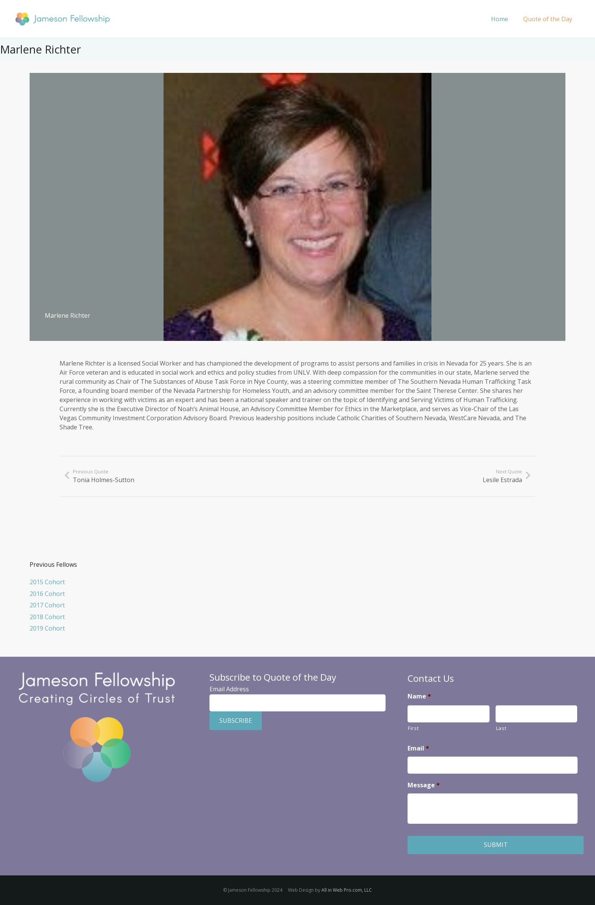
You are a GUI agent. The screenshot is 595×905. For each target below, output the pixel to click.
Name (419, 696)
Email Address (229, 689)
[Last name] (537, 713)
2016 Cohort (47, 594)
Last (501, 728)
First (413, 728)
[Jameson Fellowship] (62, 19)
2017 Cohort (47, 605)
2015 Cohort (47, 582)
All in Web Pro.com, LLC (346, 890)
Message (424, 785)
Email (418, 748)
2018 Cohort (47, 617)
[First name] (449, 713)
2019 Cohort (47, 628)
